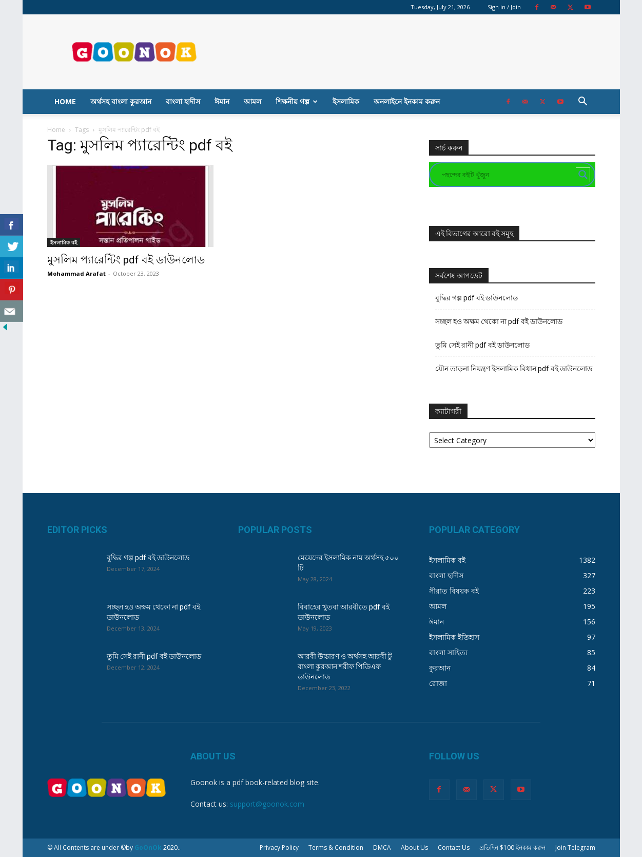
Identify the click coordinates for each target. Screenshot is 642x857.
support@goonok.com (267, 804)
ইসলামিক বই (63, 242)
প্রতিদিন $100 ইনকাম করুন (512, 847)
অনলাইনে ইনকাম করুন (407, 101)
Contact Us (454, 847)
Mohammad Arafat (76, 273)
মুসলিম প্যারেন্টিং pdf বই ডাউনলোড (126, 260)
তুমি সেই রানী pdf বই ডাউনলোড (482, 345)
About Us (414, 847)
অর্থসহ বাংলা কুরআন (120, 101)
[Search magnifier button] (583, 174)
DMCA (382, 847)
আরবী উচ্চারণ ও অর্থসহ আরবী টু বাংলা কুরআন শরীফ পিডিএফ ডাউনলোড (345, 666)
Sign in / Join (504, 7)
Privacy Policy (279, 847)
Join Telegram (575, 847)
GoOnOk (148, 847)
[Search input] (507, 174)
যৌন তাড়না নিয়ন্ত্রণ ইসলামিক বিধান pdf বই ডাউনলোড (513, 369)
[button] (583, 102)
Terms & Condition (335, 847)
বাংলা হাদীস (183, 101)
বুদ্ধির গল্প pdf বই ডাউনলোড (476, 298)
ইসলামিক (346, 101)
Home (65, 101)
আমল (252, 101)
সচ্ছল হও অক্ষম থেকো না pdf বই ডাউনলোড (498, 321)
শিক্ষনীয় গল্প (297, 101)
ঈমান (222, 101)
